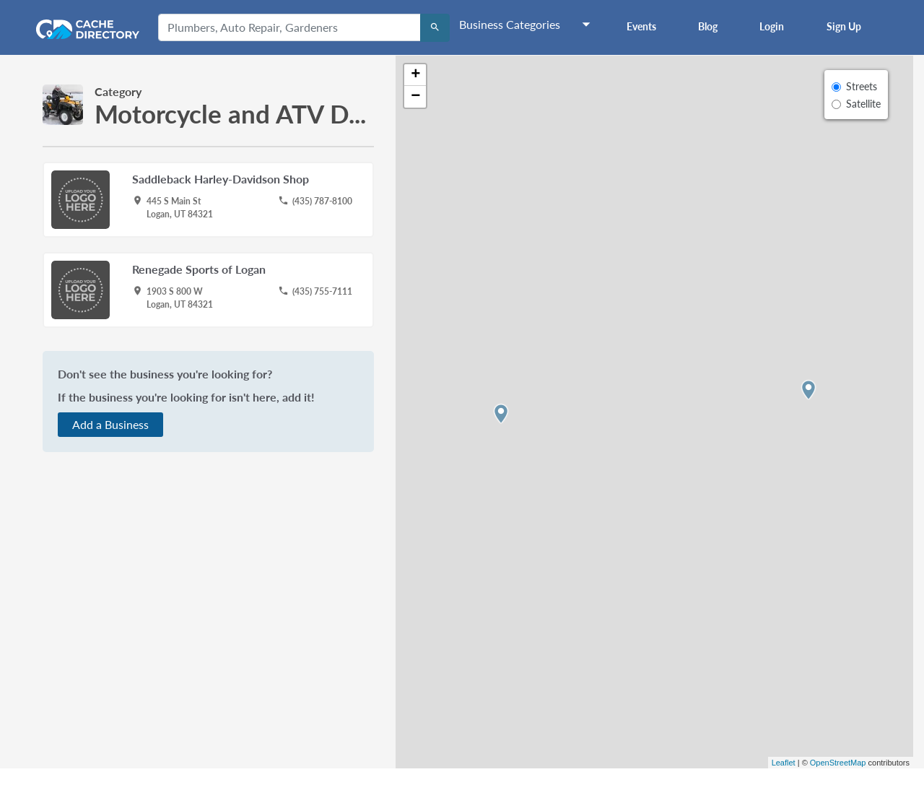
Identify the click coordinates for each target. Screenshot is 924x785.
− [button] (415, 97)
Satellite (863, 103)
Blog (708, 26)
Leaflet (784, 762)
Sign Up (844, 26)
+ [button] (415, 75)
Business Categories (509, 24)
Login (771, 26)
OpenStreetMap (838, 762)
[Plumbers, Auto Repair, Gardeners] (289, 27)
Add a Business (110, 424)
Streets (861, 86)
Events (641, 26)
